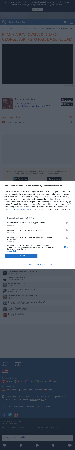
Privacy (51, 264)
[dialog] (37, 225)
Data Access (40, 264)
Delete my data (26, 264)
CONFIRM (21, 256)
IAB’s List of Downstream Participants (20, 209)
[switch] (66, 223)
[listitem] (37, 218)
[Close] (70, 186)
